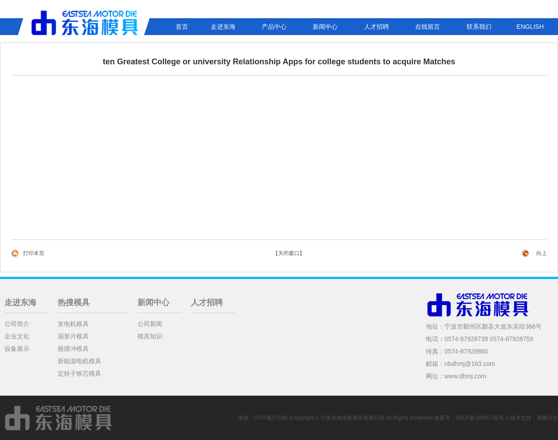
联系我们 (479, 26)
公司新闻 (150, 323)
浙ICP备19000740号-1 (482, 418)
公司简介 (16, 323)
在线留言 (427, 26)
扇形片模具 (73, 336)
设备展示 (16, 348)
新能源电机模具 (79, 361)
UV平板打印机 (271, 418)
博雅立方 (547, 418)
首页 (182, 26)
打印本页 (33, 253)
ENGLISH (529, 26)
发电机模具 (73, 323)
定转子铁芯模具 (79, 373)
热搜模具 (74, 302)
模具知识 (150, 336)
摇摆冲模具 (73, 348)
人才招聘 (376, 26)
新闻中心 (325, 26)
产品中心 (274, 26)
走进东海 (223, 26)
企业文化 (16, 336)
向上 (541, 253)
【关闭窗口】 (289, 253)
